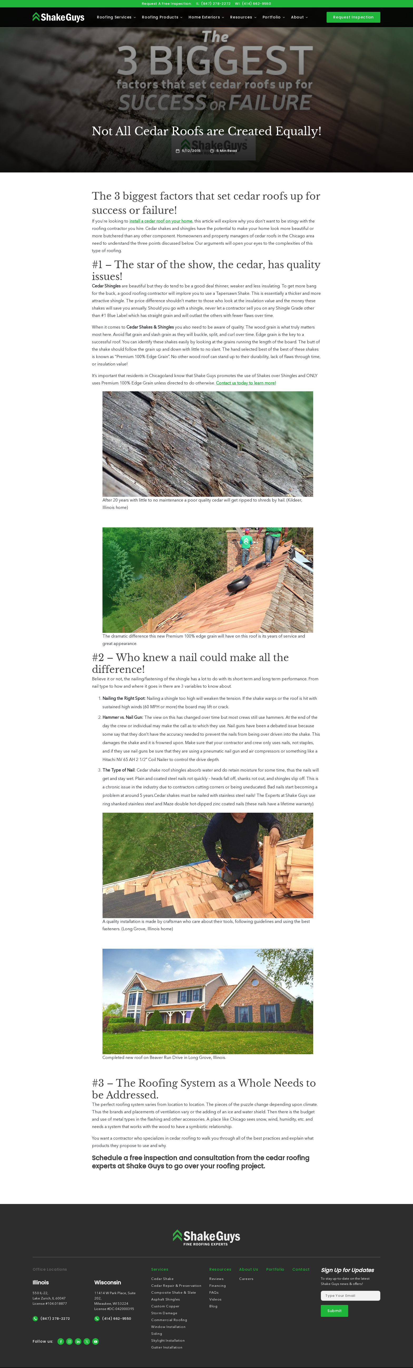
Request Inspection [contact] (353, 17)
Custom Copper (165, 1306)
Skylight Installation (168, 1340)
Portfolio (272, 17)
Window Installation (168, 1327)
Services (160, 1269)
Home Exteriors (204, 17)
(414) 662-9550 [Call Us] (112, 1318)
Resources (241, 17)
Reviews (216, 1279)
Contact (301, 1269)
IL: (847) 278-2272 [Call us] (213, 3)
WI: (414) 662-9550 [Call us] (253, 3)
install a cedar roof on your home (160, 221)
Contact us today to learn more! (246, 383)
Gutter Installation (166, 1347)
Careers (246, 1279)
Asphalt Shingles (165, 1299)
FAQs (214, 1292)
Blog (213, 1306)
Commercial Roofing (169, 1320)
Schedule (107, 1158)
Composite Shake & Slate (173, 1292)
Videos (215, 1299)
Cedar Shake (162, 1279)
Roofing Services (114, 17)
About (297, 17)
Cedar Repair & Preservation (176, 1286)
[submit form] (334, 1311)
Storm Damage (164, 1313)
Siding (156, 1334)
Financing (217, 1286)
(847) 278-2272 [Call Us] (51, 1318)
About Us (248, 1269)
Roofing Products (160, 17)
